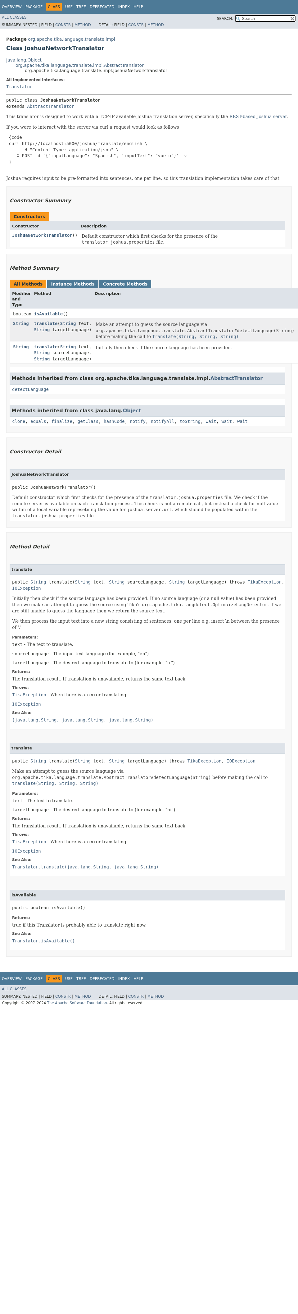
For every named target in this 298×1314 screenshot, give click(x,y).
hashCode (114, 421)
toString (190, 421)
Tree (81, 7)
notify (138, 421)
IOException (26, 588)
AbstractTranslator (50, 106)
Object (132, 411)
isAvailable (48, 313)
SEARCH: (225, 18)
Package (34, 7)
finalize (61, 421)
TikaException (265, 581)
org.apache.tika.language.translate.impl (71, 39)
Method (82, 25)
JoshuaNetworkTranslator (42, 235)
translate (46, 323)
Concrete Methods (125, 284)
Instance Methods (72, 284)
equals (38, 421)
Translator (19, 86)
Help (138, 7)
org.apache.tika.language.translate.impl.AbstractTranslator (80, 65)
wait (211, 421)
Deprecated (102, 7)
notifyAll (162, 421)
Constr (63, 25)
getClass (88, 421)
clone (18, 421)
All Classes (14, 17)
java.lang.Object (24, 59)
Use (69, 7)
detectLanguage (30, 389)
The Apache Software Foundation (77, 1003)
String (21, 323)
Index (124, 7)
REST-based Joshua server (258, 116)
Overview (12, 7)
